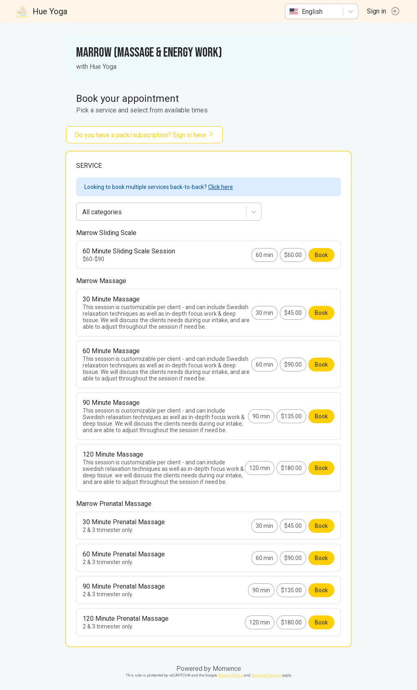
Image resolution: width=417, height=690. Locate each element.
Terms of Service (266, 675)
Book (321, 255)
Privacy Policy (230, 675)
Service (89, 165)
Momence (227, 668)
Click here (220, 187)
